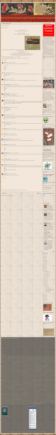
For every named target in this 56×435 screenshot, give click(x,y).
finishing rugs (14, 368)
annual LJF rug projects (34, 359)
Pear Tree (15, 387)
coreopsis (44, 363)
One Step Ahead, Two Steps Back (49, 224)
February (46, 285)
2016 (45, 266)
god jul (7, 371)
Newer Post (4, 193)
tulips (30, 397)
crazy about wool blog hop (9, 364)
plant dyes (16, 388)
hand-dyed (52, 372)
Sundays (20, 395)
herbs (14, 374)
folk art (28, 368)
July (46, 278)
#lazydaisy (31, 356)
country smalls (52, 363)
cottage (48, 363)
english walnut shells (16, 367)
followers (17, 369)
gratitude (34, 371)
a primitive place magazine (50, 358)
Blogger (44, 432)
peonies (28, 387)
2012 (45, 295)
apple (45, 359)
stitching (48, 394)
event (23, 367)
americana (19, 359)
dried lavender (41, 365)
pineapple (42, 387)
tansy (44, 395)
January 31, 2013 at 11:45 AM (13, 93)
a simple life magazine (10, 359)
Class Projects (43, 21)
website (37, 398)
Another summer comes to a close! (49, 243)
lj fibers (31, 380)
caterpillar (40, 362)
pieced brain (31, 387)
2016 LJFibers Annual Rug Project (41, 357)
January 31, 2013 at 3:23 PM (9, 114)
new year (43, 384)
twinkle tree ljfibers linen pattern (45, 397)
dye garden (45, 365)
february (3, 368)
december (52, 364)
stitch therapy (44, 394)
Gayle (4, 79)
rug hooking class (42, 391)
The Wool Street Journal (43, 396)
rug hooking (37, 391)
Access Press (15, 359)
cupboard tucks (31, 364)
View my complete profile (47, 114)
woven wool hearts (29, 404)
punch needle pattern (19, 390)
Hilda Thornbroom (25, 374)
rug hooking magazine (49, 391)
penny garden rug (20, 387)
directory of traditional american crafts (29, 365)
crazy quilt (15, 364)
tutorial (36, 397)
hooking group (7, 377)
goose (10, 371)
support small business (35, 395)
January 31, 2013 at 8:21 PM (15, 139)
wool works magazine (30, 400)
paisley (21, 386)
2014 (45, 268)
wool (12, 399)
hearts (49, 373)
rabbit (31, 390)
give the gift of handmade (45, 370)
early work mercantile (39, 366)
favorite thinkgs (48, 367)
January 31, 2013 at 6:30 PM (11, 128)
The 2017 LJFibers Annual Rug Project (34, 396)
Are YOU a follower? (48, 288)
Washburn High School (25, 398)
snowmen (18, 394)
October (46, 274)
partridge (39, 386)
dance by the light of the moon (46, 364)
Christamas (8, 363)
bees (15, 361)
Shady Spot (10, 393)
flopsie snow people (21, 368)
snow (11, 394)
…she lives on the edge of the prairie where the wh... (49, 290)
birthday (30, 361)
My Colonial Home (6, 84)
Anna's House (23, 359)
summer (17, 395)
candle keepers (33, 362)
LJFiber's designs (37, 379)
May (46, 281)
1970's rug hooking (18, 357)
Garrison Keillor (30, 370)
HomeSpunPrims (6, 152)
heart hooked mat (44, 373)
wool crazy (41, 399)
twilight (39, 397)
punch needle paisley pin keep (11, 390)
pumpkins (39, 389)
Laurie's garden (33, 378)
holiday (40, 374)
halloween (43, 371)
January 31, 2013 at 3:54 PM (10, 122)
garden (18, 370)
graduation (13, 371)
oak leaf (14, 385)
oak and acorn (10, 385)
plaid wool (53, 387)
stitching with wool (6, 395)
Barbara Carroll (4, 361)
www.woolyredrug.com (36, 404)
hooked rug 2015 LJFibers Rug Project (32, 376)
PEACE (12, 387)
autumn (26, 360)
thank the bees (4, 396)
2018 (45, 263)
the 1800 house (17, 396)
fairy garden (32, 367)
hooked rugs (41, 376)
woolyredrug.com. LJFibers (5, 404)
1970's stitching (23, 357)
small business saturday (5, 394)
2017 (45, 264)
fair (29, 367)
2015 (45, 267)
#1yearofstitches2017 (10, 356)
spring (25, 394)
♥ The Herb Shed (46, 231)
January (46, 287)
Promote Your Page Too (45, 191)
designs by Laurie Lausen (18, 365)
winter (5, 399)
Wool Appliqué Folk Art (23, 399)
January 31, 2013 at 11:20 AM (14, 84)
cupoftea (35, 364)
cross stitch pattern (25, 364)
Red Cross (51, 390)
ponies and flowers (31, 388)
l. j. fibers (40, 378)
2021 (45, 259)
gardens (25, 370)
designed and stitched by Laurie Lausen (8, 365)
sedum (42, 392)
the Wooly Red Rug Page (24, 34)
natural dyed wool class (22, 383)
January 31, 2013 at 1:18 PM (13, 107)
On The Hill (36, 385)
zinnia (42, 404)
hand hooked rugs (19, 372)
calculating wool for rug (27, 362)
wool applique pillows (36, 399)
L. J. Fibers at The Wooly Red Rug (46, 189)
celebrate (43, 362)
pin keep (35, 387)
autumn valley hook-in (43, 360)
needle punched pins (19, 384)
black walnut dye (43, 361)
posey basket (36, 388)
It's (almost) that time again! (49, 214)
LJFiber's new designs (44, 380)
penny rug (24, 387)
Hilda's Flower (31, 374)
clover (25, 363)
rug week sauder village (26, 392)
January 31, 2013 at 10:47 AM (10, 62)
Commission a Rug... (48, 19)
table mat (40, 395)
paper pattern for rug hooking (33, 386)
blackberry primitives (50, 361)
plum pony (26, 388)
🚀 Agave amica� (47, 232)
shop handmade (37, 393)
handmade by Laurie (23, 373)
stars (41, 394)
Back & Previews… (48, 291)
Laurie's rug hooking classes (40, 378)
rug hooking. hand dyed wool (18, 392)
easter (46, 366)
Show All (53, 251)
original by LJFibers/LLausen (10, 386)
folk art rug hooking (38, 368)
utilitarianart (6, 398)
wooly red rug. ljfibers (35, 401)
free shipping (28, 369)
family (43, 367)
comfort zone (28, 363)
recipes (43, 390)
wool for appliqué (46, 399)
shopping (46, 393)
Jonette (5, 133)
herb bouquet (6, 374)
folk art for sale (32, 368)
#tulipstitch (35, 356)
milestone (8, 382)
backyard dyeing (51, 360)
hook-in (36, 375)
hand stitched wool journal (32, 372)
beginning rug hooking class (21, 361)
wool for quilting (51, 399)
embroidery (6, 367)
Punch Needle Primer (26, 390)
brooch (6, 362)
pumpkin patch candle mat (33, 389)
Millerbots (16, 382)
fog (25, 368)
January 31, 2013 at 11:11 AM (10, 79)
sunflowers (24, 395)
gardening (21, 370)
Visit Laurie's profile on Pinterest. (48, 185)
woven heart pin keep (23, 404)
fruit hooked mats (9, 370)
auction (23, 360)
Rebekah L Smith (38, 390)
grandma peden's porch (7, 139)
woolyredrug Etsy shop (13, 403)
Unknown (5, 128)
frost (5, 370)
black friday (34, 361)
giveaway (11, 58)
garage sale (14, 370)
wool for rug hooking (4, 400)
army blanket (10, 360)
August (46, 277)
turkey (33, 397)
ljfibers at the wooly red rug (18, 58)
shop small (42, 393)
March (46, 284)
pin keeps (38, 387)
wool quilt (24, 400)
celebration (47, 362)
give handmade (37, 370)
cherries (5, 363)
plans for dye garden (5, 388)
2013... (46, 293)
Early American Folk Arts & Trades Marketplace (19, 366)
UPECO (3, 398)
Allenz (5, 122)
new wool (39, 384)
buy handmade (16, 362)
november (5, 385)
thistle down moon (10, 397)
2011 (45, 296)
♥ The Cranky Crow (47, 222)
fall (35, 367)
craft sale (3, 364)
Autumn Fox (30, 360)
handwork (39, 373)
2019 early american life (21, 358)
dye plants (49, 365)
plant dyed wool (11, 388)
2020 (45, 260)
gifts (33, 370)
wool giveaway (10, 400)
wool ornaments (15, 400)
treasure (20, 397)
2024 (45, 254)
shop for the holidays (31, 393)
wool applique (16, 399)
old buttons (17, 385)
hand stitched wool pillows (40, 372)
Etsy (20, 367)
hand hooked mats (13, 372)
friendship (41, 369)
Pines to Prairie (46, 387)
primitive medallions (15, 389)
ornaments (18, 386)
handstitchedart (35, 373)
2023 (45, 256)
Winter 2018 (8, 399)
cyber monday (39, 364)
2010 (45, 298)
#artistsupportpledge (17, 356)
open (40, 385)
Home (3, 19)
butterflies (12, 362)
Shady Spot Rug (15, 393)
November (47, 273)
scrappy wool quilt (37, 392)
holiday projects (49, 374)
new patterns (29, 384)
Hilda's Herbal (36, 374)
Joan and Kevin (6, 107)
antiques (42, 359)
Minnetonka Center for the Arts (28, 383)
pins (50, 387)
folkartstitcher (4, 369)
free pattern (23, 369)
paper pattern (25, 386)
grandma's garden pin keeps (27, 371)
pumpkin (27, 389)
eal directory (9, 366)
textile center (48, 395)
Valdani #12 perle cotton (12, 398)
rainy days (34, 390)
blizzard (3, 362)
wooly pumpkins (41, 400)
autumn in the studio (36, 360)
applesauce (3, 360)
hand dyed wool (48, 371)
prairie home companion (42, 388)
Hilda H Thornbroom (18, 374)
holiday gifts (44, 374)
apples (52, 359)
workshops (17, 404)
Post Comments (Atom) (10, 195)
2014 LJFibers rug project (30, 357)
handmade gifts (29, 373)
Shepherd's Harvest (24, 393)
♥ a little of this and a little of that (48, 241)
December (46, 271)
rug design (26, 391)
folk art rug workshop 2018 (45, 368)
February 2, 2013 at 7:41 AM (12, 164)
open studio (44, 385)
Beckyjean (5, 173)
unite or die (52, 397)
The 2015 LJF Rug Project (25, 396)
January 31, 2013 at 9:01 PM (11, 144)
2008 (45, 300)
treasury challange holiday (25, 397)
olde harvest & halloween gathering (24, 385)
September (47, 275)
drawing (5, 58)
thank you (8, 396)
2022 (45, 257)
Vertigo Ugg (49, 205)
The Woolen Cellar (6, 159)
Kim (4, 72)
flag (17, 368)
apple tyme (49, 359)
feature (52, 367)
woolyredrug (6, 93)
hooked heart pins (4, 376)
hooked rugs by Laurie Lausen (48, 376)
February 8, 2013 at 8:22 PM (11, 173)
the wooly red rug (51, 396)
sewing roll (6, 393)
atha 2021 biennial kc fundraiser (17, 360)
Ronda (5, 62)
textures (52, 395)
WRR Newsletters (32, 19)
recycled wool (47, 390)
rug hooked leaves (31, 391)
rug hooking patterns (10, 392)
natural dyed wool (15, 383)
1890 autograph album (11, 357)
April (46, 282)
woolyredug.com (12, 404)
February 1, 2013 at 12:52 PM (13, 152)
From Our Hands (46, 369)
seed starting (45, 392)
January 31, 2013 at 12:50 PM (10, 100)
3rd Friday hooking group (37, 358)
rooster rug (22, 391)
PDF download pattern (49, 386)
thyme (14, 397)
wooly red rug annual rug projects (15, 401)
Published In (25, 19)
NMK (4, 114)
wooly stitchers (40, 401)
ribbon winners (16, 391)
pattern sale (43, 386)
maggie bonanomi (15, 381)
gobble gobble (3, 371)
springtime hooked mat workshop (35, 394)
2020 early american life (28, 358)
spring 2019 (28, 394)
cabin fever (21, 362)
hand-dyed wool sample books (11, 373)
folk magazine (52, 368)
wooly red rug (46, 400)
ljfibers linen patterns (34, 381)
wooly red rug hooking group (27, 401)
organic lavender (49, 385)
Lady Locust (6, 164)
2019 (45, 261)
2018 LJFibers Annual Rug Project (9, 358)
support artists (29, 395)
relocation (8, 391)
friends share (36, 369)
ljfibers (51, 380)
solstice (21, 394)
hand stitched (25, 372)
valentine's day (18, 398)
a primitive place (44, 358)
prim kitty (9, 389)
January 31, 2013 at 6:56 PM (10, 133)
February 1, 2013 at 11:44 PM (14, 159)
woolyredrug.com (26, 58)
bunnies (9, 362)
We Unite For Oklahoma (32, 398)
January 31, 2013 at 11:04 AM (9, 72)
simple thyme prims (50, 393)
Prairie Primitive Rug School (50, 388)
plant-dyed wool (21, 388)
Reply (4, 70)
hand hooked (8, 372)
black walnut (38, 361)
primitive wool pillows (22, 389)
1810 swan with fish (4, 357)
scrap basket (32, 392)
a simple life (3, 359)
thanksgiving (12, 396)
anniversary (27, 359)
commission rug (33, 363)
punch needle (44, 389)
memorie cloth (38, 381)
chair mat (50, 362)
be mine (8, 361)
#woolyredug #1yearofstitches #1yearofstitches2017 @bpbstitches (45, 356)
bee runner (12, 361)
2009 (45, 299)
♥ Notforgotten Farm (47, 212)
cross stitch (19, 364)
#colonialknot (27, 356)
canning (37, 362)
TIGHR (17, 397)
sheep (19, 393)
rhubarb (12, 391)
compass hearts (40, 363)
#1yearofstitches (4, 356)
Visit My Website (40, 19)
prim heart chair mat (4, 389)
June (46, 280)
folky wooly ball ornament (11, 369)
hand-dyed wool (4, 373)
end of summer (11, 367)
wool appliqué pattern (29, 399)
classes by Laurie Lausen (19, 363)
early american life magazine (30, 366)
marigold (24, 381)
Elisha (5, 100)
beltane (27, 361)
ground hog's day (38, 371)
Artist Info (7, 19)
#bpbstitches (22, 356)
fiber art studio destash (8, 368)
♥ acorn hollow (46, 204)
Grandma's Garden (19, 371)
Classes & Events (36, 21)
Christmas (12, 363)
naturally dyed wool (34, 383)
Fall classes (38, 367)
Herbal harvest (10, 374)
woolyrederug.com (45, 401)
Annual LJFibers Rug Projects (16, 19)
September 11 (49, 392)
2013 (45, 270)
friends (32, 369)
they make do (5, 397)
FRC (20, 369)
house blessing (30, 377)
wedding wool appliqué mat (43, 398)
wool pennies (20, 400)
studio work (12, 395)
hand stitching (47, 372)
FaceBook (8, 58)
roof (19, 391)
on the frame (32, 385)
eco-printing (50, 366)
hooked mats (14, 376)
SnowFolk (14, 394)
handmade (17, 373)
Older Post (39, 193)
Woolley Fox (36, 400)
